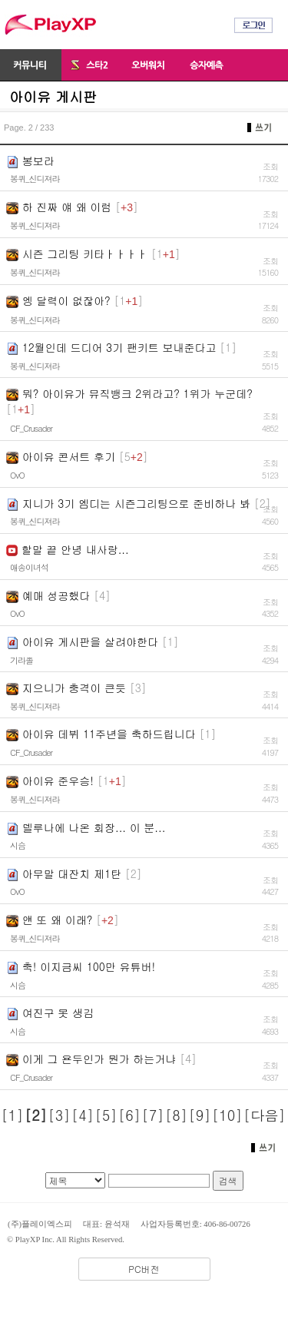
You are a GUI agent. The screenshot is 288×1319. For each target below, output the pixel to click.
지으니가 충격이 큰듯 (74, 687)
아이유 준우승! (58, 780)
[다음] (264, 1115)
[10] (227, 1115)
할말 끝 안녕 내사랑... (75, 549)
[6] (129, 1115)
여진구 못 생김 (58, 1012)
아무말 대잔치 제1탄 (71, 873)
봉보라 (38, 160)
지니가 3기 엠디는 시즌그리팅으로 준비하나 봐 (136, 503)
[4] (82, 1115)
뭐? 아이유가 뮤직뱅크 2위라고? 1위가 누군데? (137, 393)
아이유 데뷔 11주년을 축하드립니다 (109, 733)
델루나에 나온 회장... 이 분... (94, 827)
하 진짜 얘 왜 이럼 (67, 206)
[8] (176, 1115)
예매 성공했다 (56, 595)
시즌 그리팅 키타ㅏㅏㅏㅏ (84, 253)
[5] (106, 1115)
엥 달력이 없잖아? (66, 300)
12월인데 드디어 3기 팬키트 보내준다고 (119, 347)
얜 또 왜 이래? (57, 919)
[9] (200, 1115)
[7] (153, 1115)
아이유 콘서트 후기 (68, 456)
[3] (59, 1115)
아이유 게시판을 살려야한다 (90, 641)
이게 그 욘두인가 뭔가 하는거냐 (99, 1058)
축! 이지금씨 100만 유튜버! (88, 966)
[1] (13, 1115)
